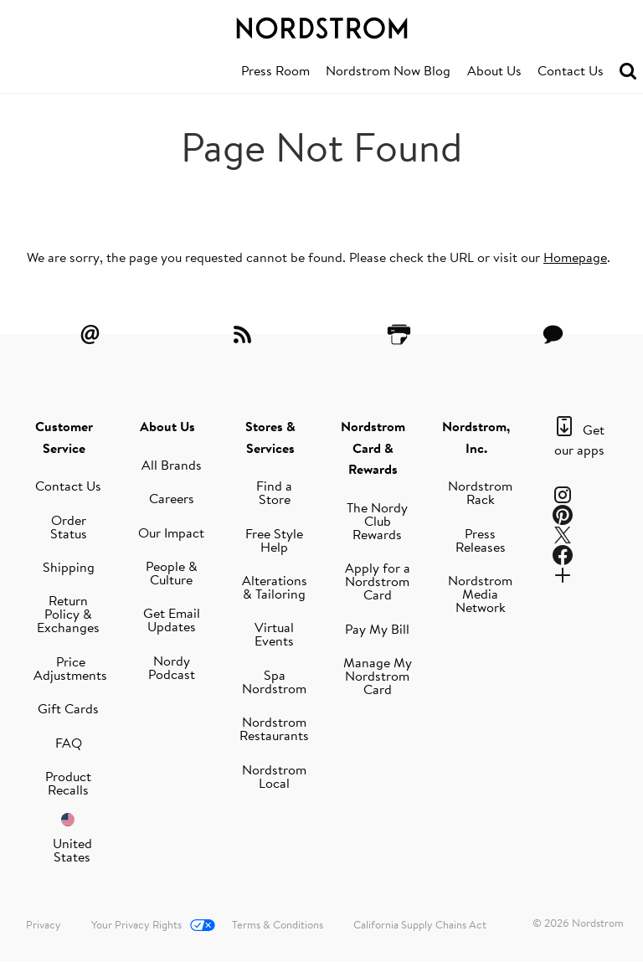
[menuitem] (275, 71)
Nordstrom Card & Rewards (373, 447)
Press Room (275, 70)
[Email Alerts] (89, 334)
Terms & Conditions (277, 924)
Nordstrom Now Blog (388, 70)
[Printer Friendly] (398, 334)
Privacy (43, 924)
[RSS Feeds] (244, 334)
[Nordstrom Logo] (321, 25)
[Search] (628, 71)
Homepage (575, 257)
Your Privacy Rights (136, 924)
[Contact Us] (553, 334)
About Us (494, 70)
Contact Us (571, 70)
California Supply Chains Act (419, 924)
